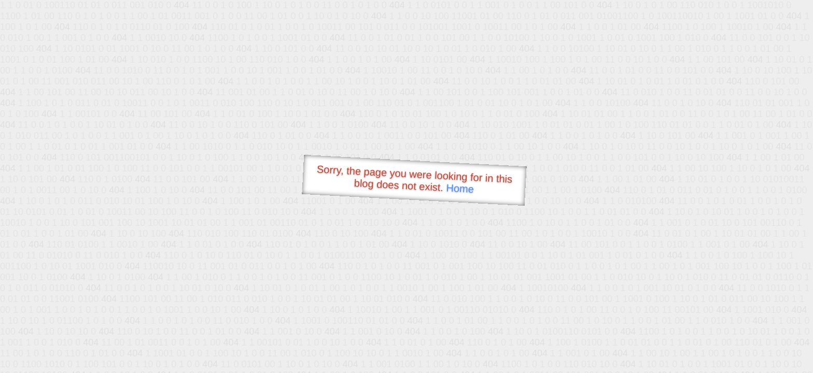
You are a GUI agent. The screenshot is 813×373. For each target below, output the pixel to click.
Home (460, 188)
